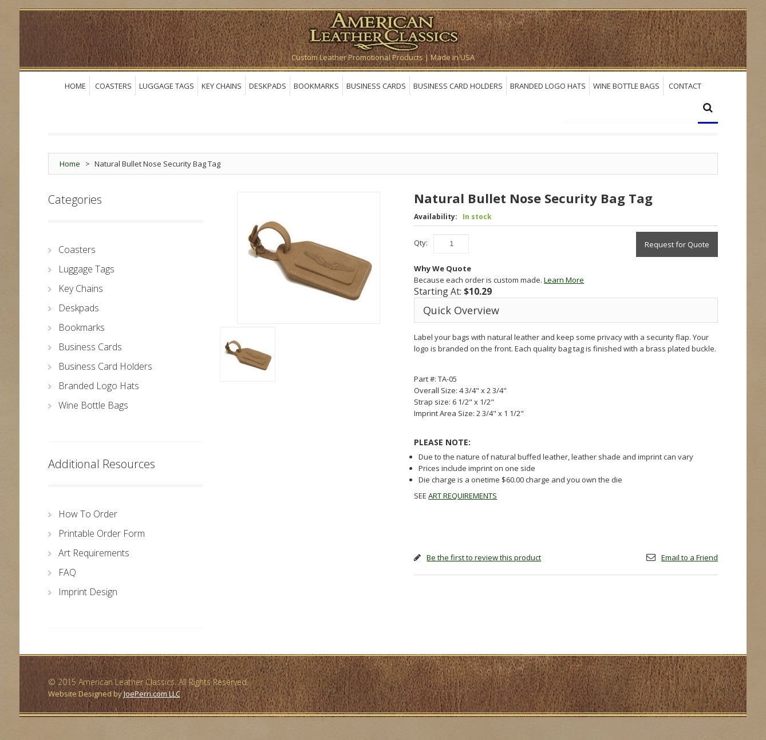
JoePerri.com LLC (152, 693)
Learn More (564, 280)
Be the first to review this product (484, 557)
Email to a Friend (689, 557)
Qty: (421, 243)
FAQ (67, 572)
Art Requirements (93, 553)
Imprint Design (87, 591)
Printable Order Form (101, 533)
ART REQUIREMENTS (462, 495)
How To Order (87, 514)
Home (70, 164)
